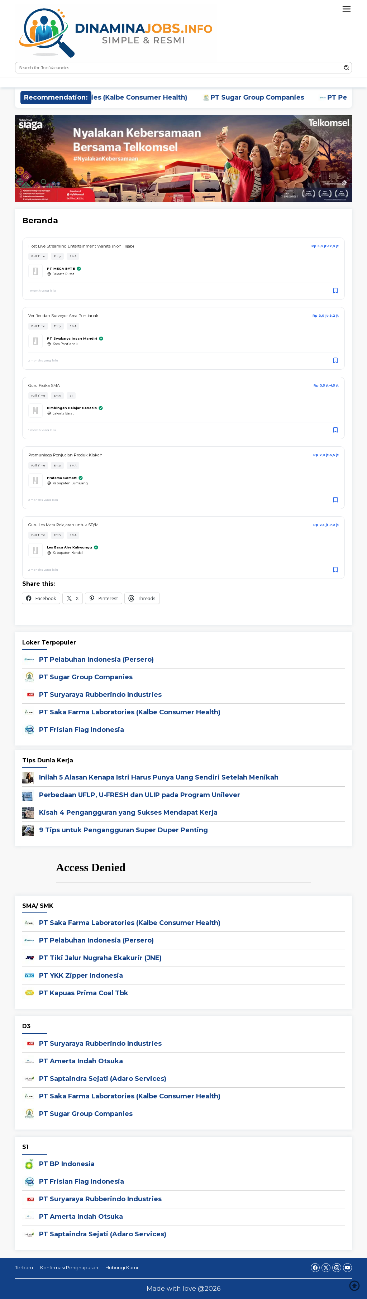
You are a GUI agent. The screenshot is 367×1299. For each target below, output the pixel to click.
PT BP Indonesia (67, 1164)
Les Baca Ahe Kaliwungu (73, 547)
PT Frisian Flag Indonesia (81, 730)
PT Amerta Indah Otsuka (81, 1061)
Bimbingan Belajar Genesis (75, 408)
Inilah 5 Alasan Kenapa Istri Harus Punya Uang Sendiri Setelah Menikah (158, 777)
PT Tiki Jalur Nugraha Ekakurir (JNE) (100, 958)
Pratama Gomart (65, 477)
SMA (73, 256)
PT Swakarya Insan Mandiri (75, 338)
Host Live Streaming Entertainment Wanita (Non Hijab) (81, 246)
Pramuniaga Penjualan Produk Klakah (65, 454)
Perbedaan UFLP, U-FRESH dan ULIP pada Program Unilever (139, 795)
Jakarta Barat (60, 413)
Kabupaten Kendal (65, 553)
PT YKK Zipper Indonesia (81, 975)
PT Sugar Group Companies (263, 97)
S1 (71, 395)
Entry (57, 256)
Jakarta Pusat (60, 274)
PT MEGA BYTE (64, 268)
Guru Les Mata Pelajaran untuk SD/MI (64, 524)
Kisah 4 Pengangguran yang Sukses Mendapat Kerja (128, 812)
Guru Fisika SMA (44, 385)
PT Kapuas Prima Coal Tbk (83, 993)
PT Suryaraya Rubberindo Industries (100, 695)
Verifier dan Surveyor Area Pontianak (63, 315)
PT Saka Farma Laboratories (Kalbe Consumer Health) (103, 97)
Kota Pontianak (62, 344)
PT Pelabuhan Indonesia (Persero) (96, 659)
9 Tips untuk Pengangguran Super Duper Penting (123, 830)
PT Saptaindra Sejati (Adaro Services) (102, 1079)
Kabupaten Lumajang (67, 483)
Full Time (38, 256)
